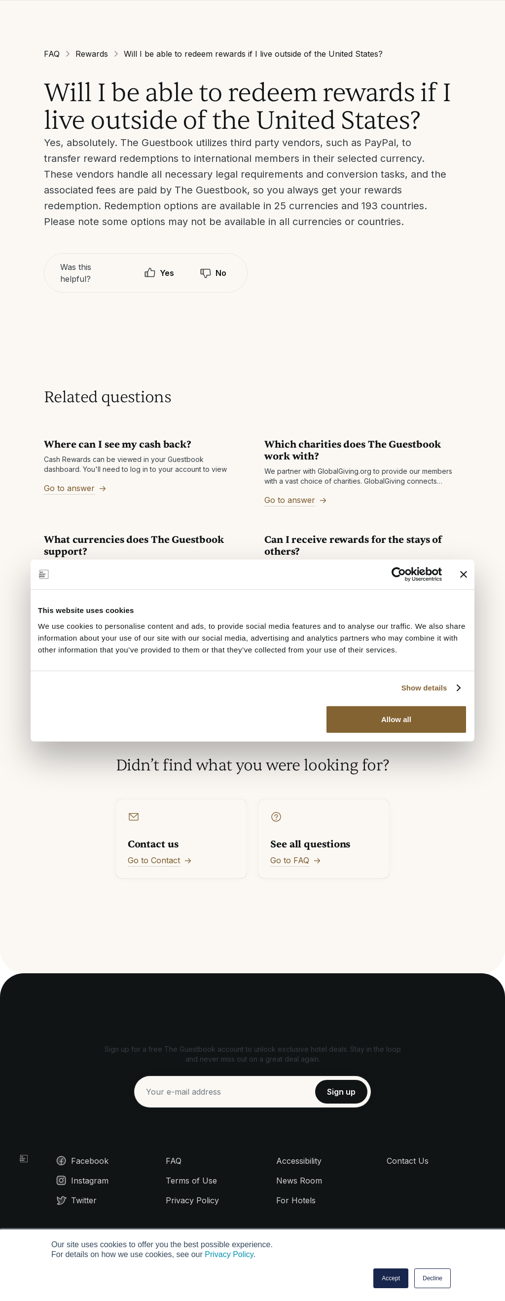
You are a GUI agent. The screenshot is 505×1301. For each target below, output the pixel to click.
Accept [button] (391, 1278)
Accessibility (299, 1161)
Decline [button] (432, 1278)
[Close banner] (463, 574)
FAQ (52, 54)
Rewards (91, 54)
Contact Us (408, 1161)
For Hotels (296, 1200)
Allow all (396, 719)
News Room (299, 1181)
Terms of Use (191, 1181)
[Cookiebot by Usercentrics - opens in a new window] (399, 574)
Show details (424, 688)
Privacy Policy (229, 1254)
